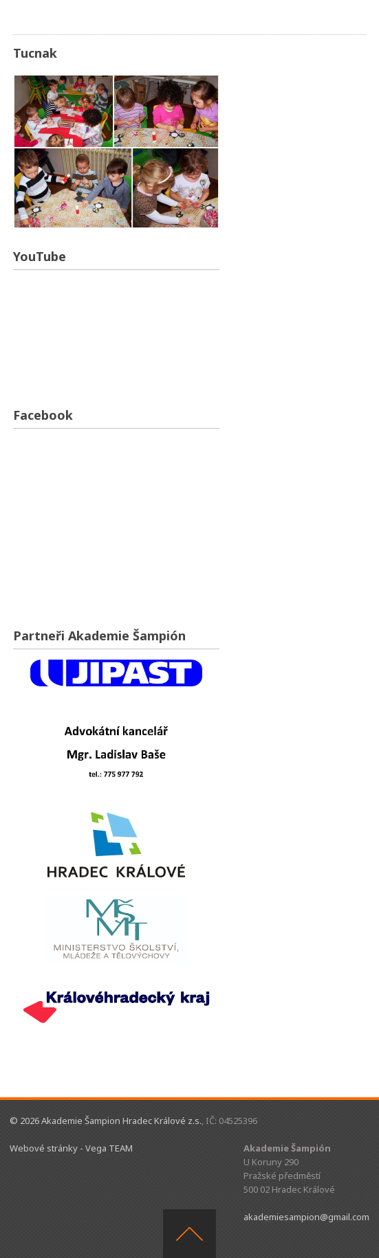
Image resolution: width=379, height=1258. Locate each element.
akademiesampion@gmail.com (306, 1217)
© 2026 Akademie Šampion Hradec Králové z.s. (106, 1120)
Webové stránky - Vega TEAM (71, 1148)
